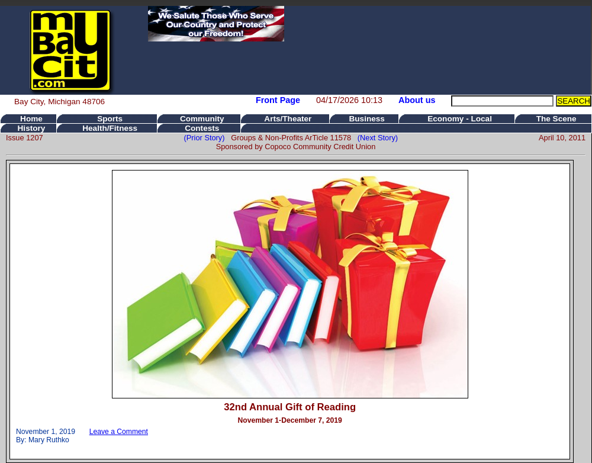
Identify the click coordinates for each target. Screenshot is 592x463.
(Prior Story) (207, 137)
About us (416, 100)
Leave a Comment (118, 431)
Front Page (278, 100)
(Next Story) (375, 137)
